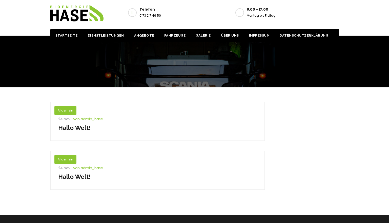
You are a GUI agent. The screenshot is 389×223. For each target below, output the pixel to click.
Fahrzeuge (175, 35)
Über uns (230, 35)
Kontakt (319, 12)
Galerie (203, 35)
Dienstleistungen (106, 35)
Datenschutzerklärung (304, 35)
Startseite (66, 35)
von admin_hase (88, 119)
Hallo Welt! (74, 127)
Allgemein (65, 110)
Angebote (144, 35)
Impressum (259, 35)
